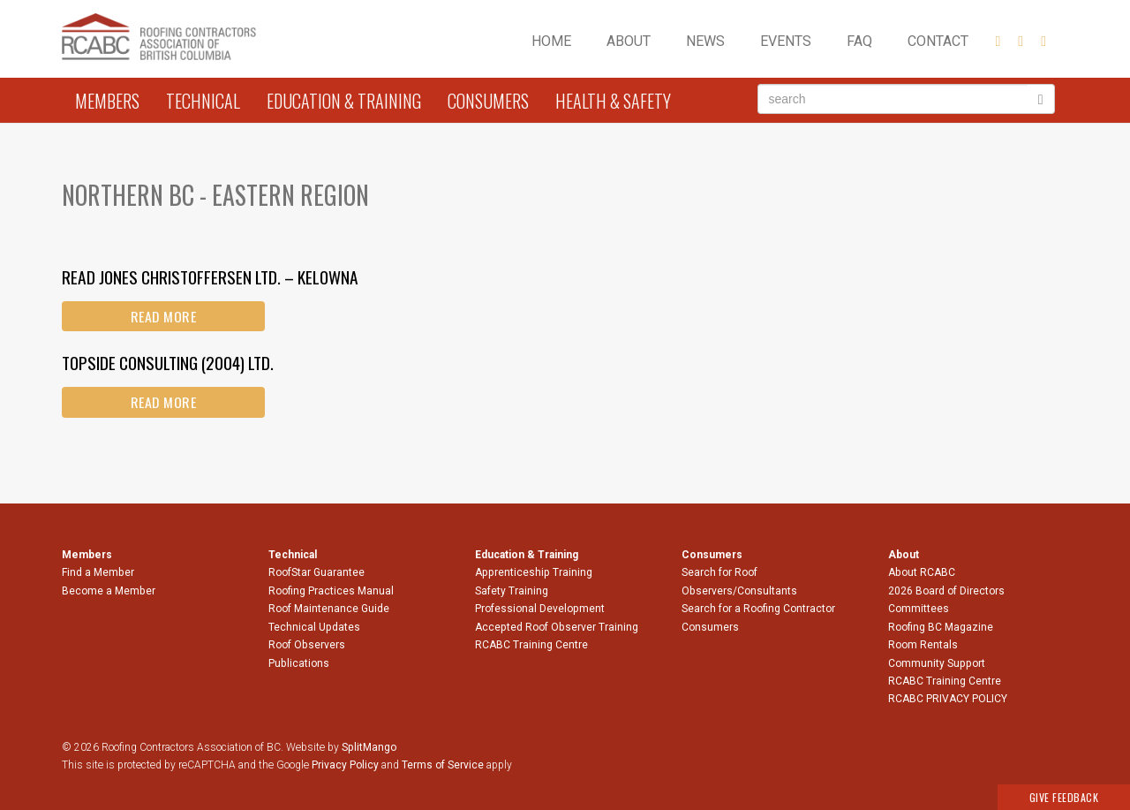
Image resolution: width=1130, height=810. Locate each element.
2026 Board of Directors (946, 591)
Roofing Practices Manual (331, 591)
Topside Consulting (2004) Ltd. (168, 362)
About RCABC (921, 572)
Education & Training (344, 100)
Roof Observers (306, 645)
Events (785, 41)
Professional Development (540, 608)
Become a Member (108, 591)
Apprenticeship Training (533, 572)
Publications (298, 663)
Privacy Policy (345, 765)
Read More (164, 316)
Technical (203, 100)
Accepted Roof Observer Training (556, 627)
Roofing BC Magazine (940, 627)
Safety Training (511, 591)
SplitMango (369, 747)
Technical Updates (314, 627)
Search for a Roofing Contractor (758, 608)
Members (107, 100)
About (628, 41)
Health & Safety (613, 100)
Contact (938, 41)
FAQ (859, 41)
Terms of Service (443, 765)
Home (551, 41)
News (705, 41)
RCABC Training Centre (531, 645)
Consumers (488, 100)
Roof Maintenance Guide (328, 608)
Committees (918, 608)
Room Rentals (923, 645)
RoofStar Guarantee (316, 572)
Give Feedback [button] (1064, 797)
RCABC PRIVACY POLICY (947, 699)
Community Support (936, 663)
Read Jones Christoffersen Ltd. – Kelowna (210, 277)
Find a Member (98, 572)
